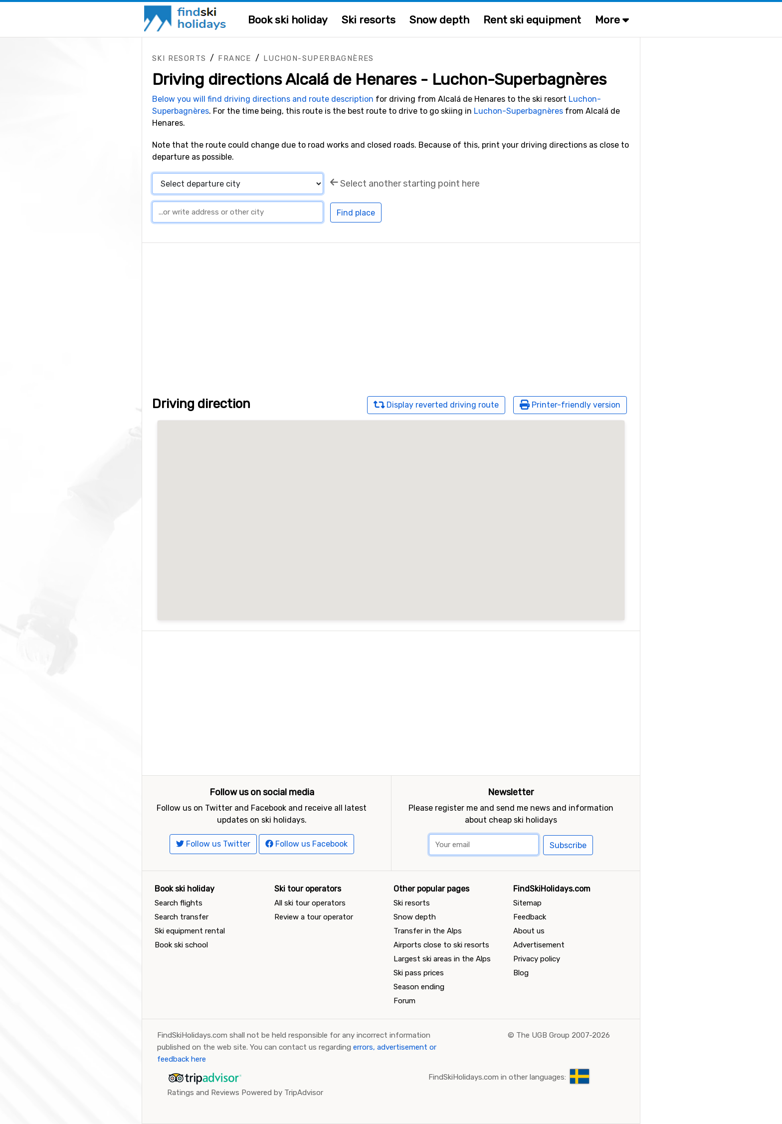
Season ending (418, 986)
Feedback (529, 916)
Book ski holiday (288, 19)
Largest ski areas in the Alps (442, 958)
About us (529, 930)
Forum (404, 1000)
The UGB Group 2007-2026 (563, 1035)
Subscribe (568, 845)
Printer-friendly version (570, 405)
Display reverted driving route (436, 405)
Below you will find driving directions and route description (263, 99)
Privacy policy (536, 958)
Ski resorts (368, 19)
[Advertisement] (391, 313)
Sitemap (527, 903)
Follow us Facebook (306, 844)
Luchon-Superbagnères (318, 58)
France (234, 58)
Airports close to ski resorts (441, 944)
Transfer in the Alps (427, 930)
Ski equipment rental (190, 930)
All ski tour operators (310, 903)
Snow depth (439, 19)
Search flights (178, 903)
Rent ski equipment (532, 19)
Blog (521, 972)
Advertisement (539, 944)
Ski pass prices (418, 972)
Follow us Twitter (213, 844)
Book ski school (181, 944)
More (612, 19)
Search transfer (181, 916)
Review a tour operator (313, 916)
